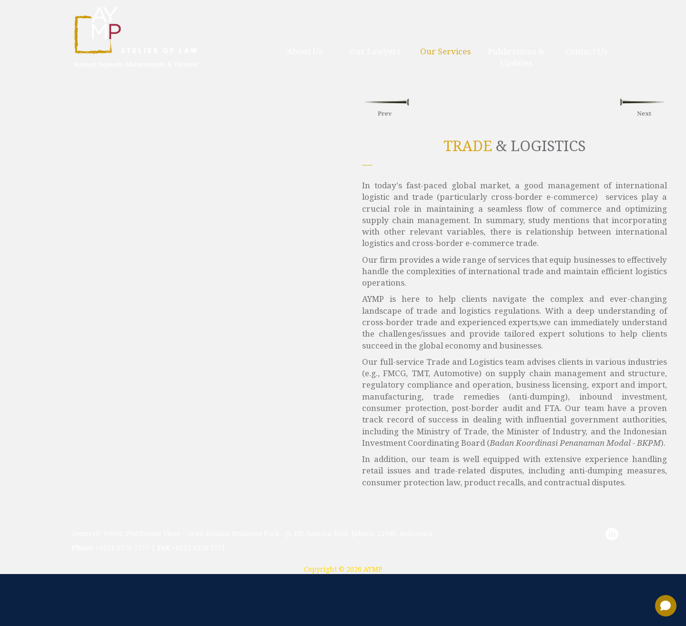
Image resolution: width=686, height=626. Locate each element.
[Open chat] (665, 605)
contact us (586, 51)
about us (305, 51)
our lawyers (375, 51)
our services (445, 51)
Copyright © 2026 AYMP (343, 569)
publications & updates (516, 57)
